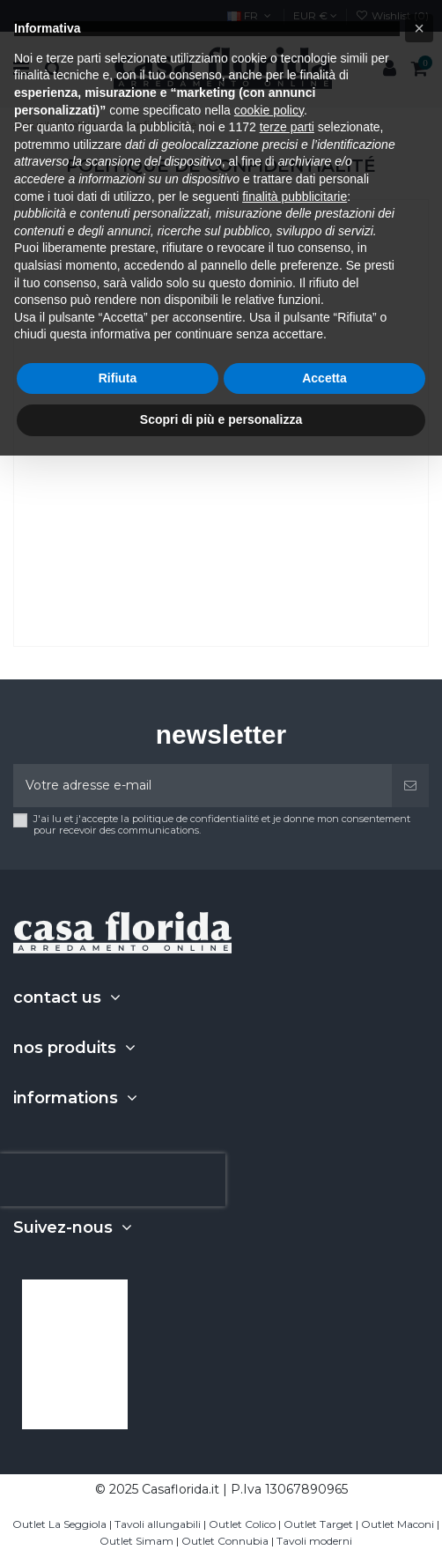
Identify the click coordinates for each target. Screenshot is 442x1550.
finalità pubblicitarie (294, 196)
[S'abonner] (410, 785)
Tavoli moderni (314, 1540)
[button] (419, 28)
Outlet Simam (136, 1540)
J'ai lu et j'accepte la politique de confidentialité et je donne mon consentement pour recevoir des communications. (221, 824)
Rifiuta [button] (118, 378)
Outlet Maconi (397, 1524)
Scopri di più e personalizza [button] (221, 419)
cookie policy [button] (269, 110)
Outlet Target (318, 1524)
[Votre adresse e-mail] (202, 785)
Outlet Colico (242, 1524)
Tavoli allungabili (157, 1524)
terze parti (287, 127)
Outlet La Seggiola (59, 1524)
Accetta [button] (324, 378)
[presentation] (112, 1179)
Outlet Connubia (225, 1540)
